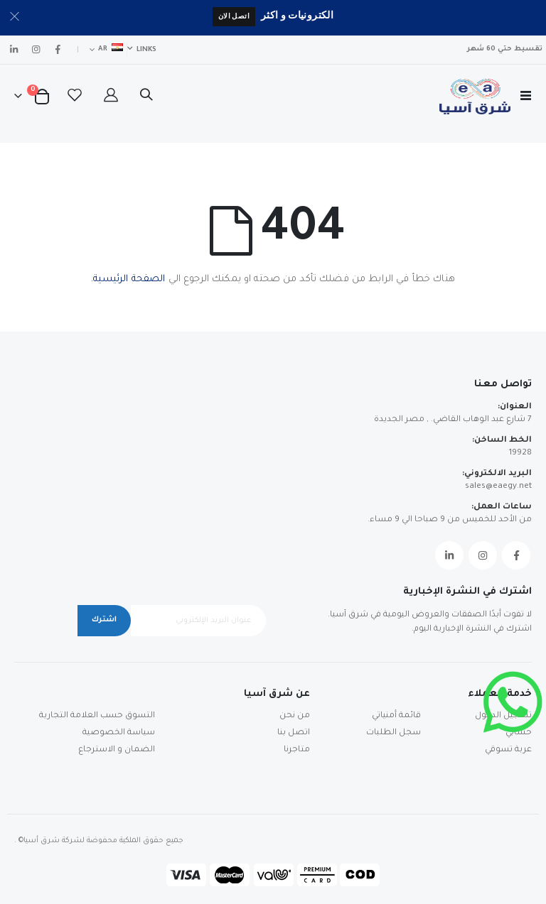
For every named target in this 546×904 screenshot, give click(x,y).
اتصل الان (234, 16)
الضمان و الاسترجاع (116, 750)
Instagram (483, 555)
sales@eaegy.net (498, 486)
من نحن (294, 716)
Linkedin (449, 555)
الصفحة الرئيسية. (128, 279)
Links (146, 50)
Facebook (516, 555)
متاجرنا (297, 750)
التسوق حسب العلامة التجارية (97, 716)
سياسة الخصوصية (118, 733)
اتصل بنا (293, 733)
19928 (520, 453)
